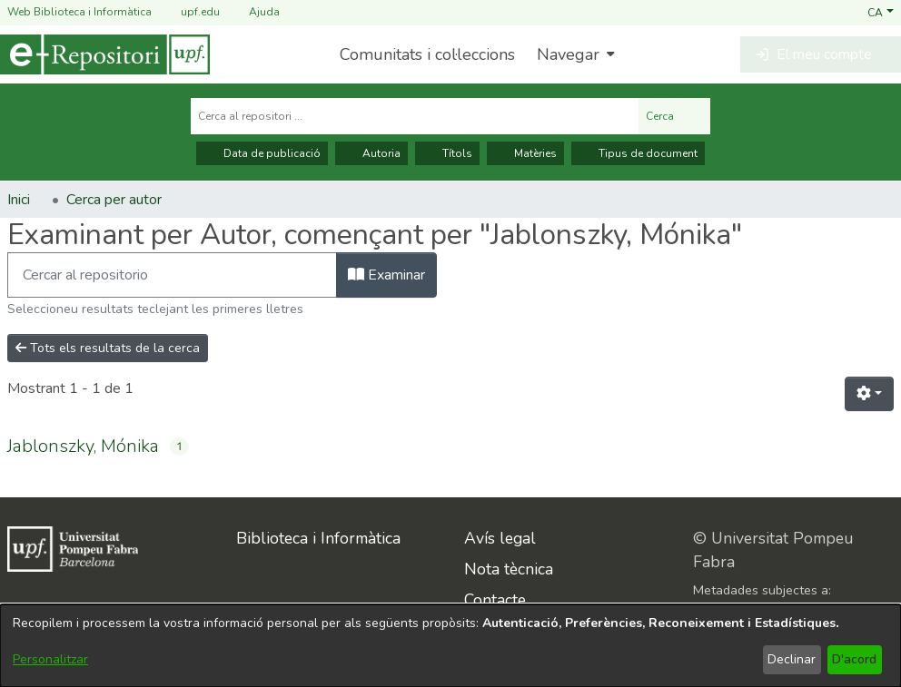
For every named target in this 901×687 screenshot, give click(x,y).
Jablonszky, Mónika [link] (83, 446)
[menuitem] (573, 54)
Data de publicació (262, 153)
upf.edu (189, 12)
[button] (880, 12)
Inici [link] (18, 200)
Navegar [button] (568, 54)
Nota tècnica (508, 569)
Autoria (371, 153)
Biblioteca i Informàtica (318, 538)
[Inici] (105, 54)
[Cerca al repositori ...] (415, 116)
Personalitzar (50, 659)
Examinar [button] (386, 275)
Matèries (525, 153)
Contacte (495, 600)
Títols (447, 153)
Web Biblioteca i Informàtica (79, 12)
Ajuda (253, 12)
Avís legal (500, 538)
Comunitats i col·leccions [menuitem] (427, 54)
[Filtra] (172, 275)
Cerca (674, 116)
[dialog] (450, 645)
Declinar (791, 659)
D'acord (854, 659)
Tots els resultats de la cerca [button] (107, 348)
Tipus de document (638, 153)
